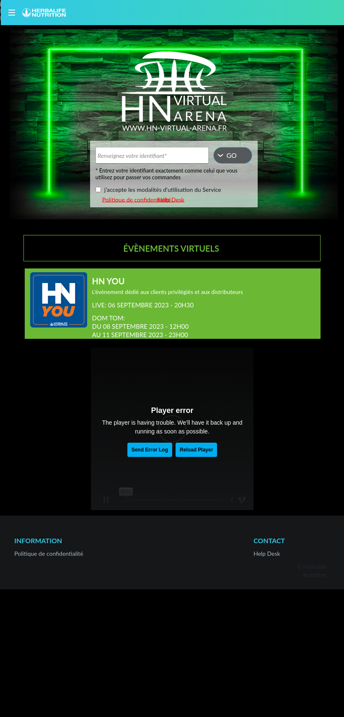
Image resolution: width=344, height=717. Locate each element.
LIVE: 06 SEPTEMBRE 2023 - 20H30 (143, 305)
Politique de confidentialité (136, 199)
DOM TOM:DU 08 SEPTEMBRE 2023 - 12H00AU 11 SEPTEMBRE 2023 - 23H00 (140, 326)
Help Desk (171, 199)
